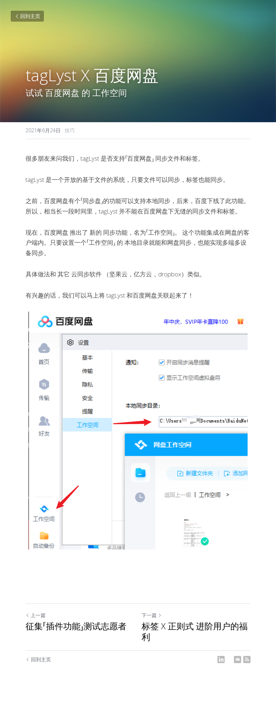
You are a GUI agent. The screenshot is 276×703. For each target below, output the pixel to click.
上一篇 (36, 615)
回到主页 (27, 16)
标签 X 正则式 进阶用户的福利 (195, 631)
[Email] (237, 659)
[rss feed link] (246, 659)
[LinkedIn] (221, 659)
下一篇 (152, 615)
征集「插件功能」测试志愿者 (76, 626)
